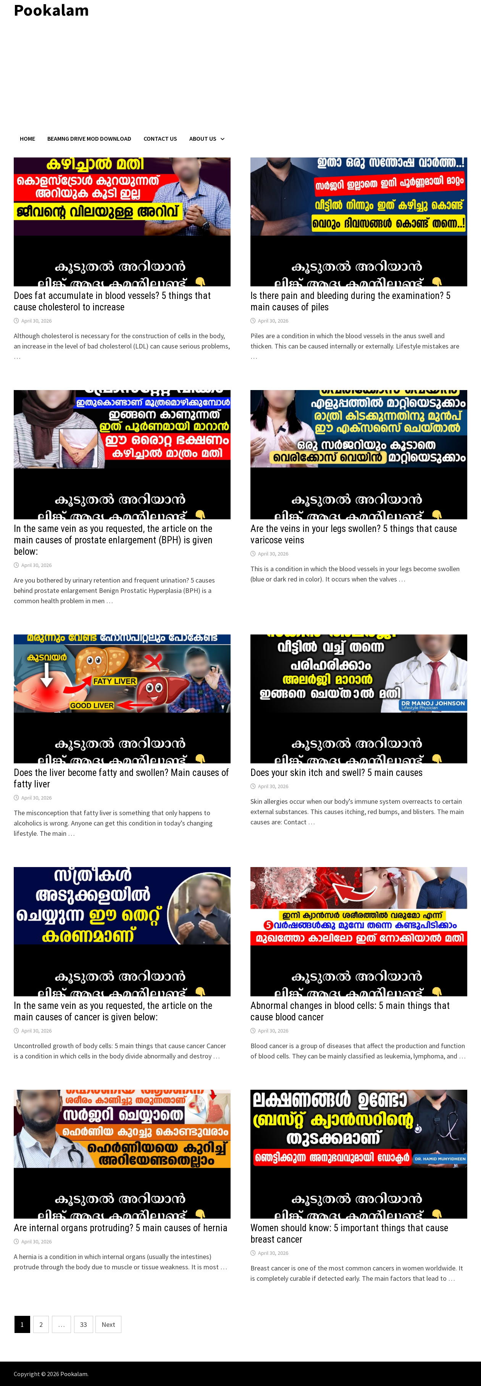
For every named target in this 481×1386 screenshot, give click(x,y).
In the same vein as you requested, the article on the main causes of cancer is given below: (113, 1011)
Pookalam (73, 1374)
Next (108, 1324)
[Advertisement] (240, 77)
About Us (202, 138)
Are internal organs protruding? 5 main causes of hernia (121, 1227)
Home (27, 138)
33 (83, 1324)
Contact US (160, 138)
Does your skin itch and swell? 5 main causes (336, 772)
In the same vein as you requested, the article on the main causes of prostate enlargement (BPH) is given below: (113, 540)
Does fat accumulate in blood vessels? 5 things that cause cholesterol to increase (112, 301)
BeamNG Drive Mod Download (89, 138)
